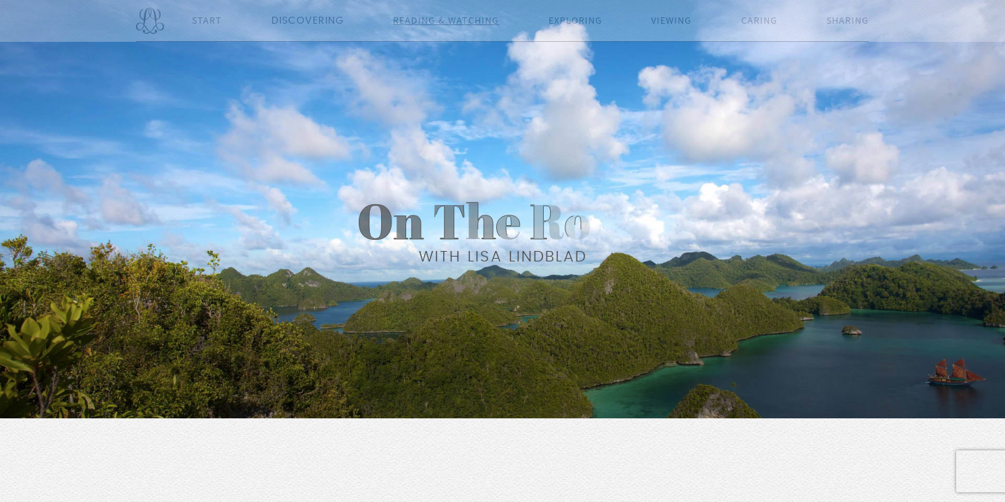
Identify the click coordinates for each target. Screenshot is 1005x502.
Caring (759, 21)
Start (207, 21)
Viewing (671, 21)
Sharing (847, 21)
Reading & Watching (446, 21)
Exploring (575, 21)
